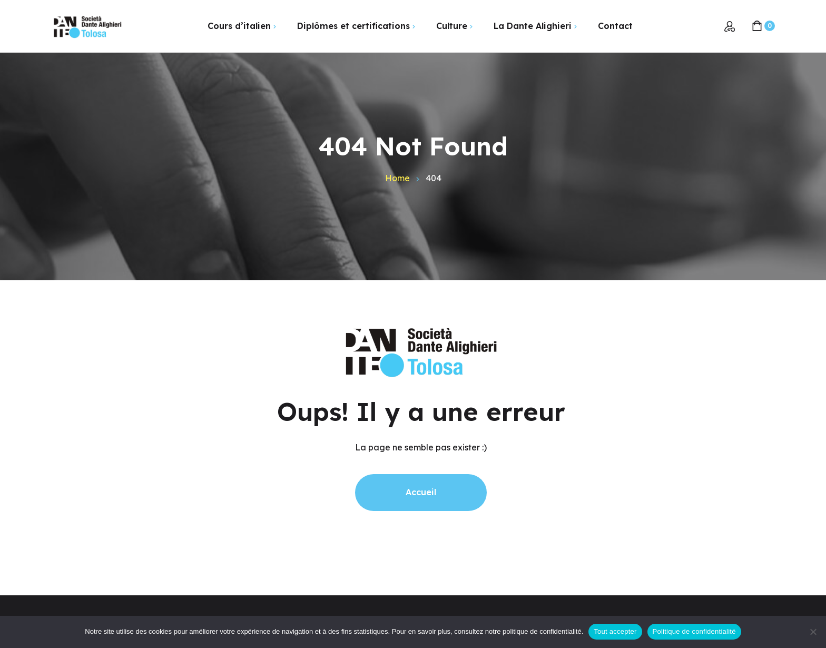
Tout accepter (615, 631)
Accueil (421, 492)
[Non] (813, 631)
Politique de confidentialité (694, 631)
